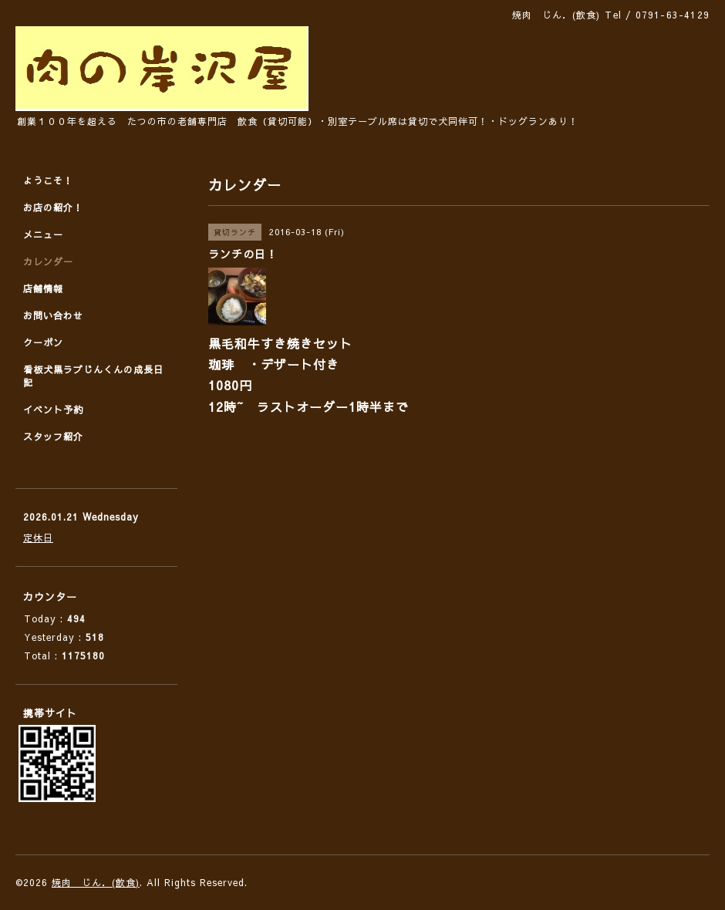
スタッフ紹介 (53, 436)
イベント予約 (53, 409)
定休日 (38, 537)
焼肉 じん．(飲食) (96, 882)
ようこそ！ (48, 180)
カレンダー (48, 261)
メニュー (43, 234)
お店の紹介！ (53, 207)
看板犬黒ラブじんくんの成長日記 (93, 376)
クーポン (43, 342)
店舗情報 (43, 288)
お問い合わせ (53, 315)
